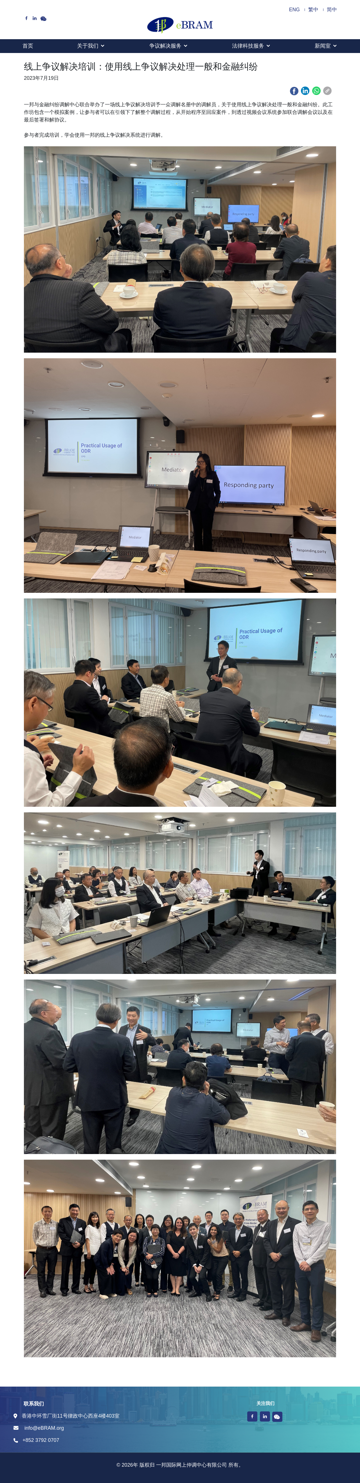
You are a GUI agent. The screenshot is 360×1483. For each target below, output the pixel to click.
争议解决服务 (165, 46)
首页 (27, 46)
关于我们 (87, 46)
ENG (294, 9)
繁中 (313, 9)
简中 (332, 9)
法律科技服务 (248, 46)
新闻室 (323, 46)
